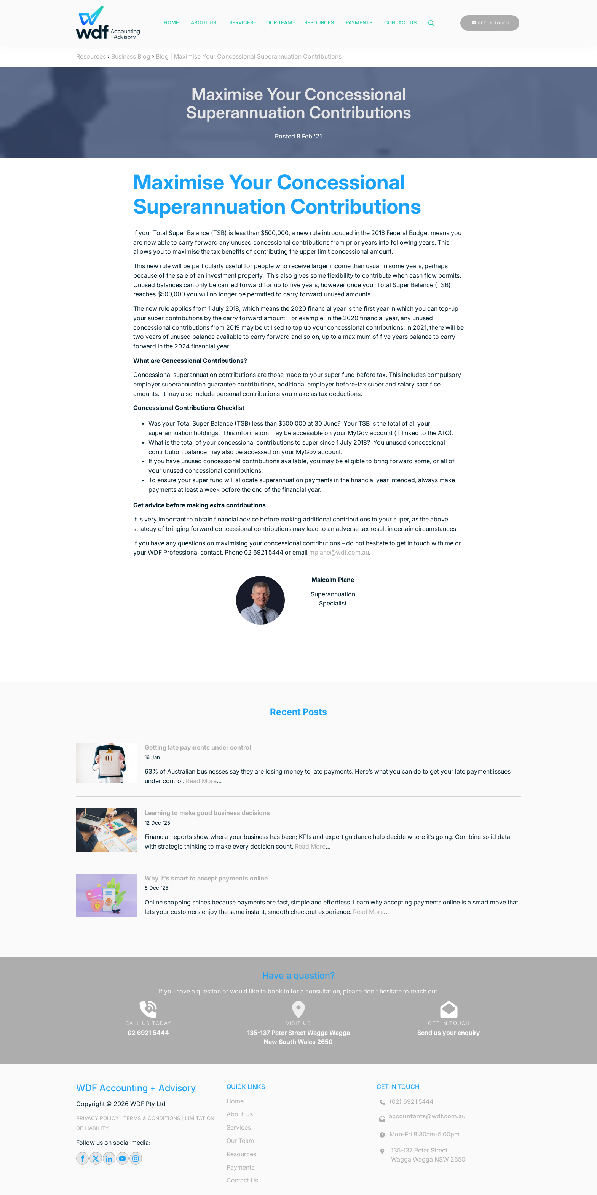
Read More (201, 781)
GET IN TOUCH (476, 19)
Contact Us (400, 22)
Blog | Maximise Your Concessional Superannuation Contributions (249, 56)
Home (171, 22)
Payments (359, 22)
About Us (203, 22)
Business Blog (130, 56)
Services (241, 22)
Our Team (279, 22)
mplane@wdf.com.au (339, 552)
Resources (319, 22)
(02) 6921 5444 (411, 1101)
